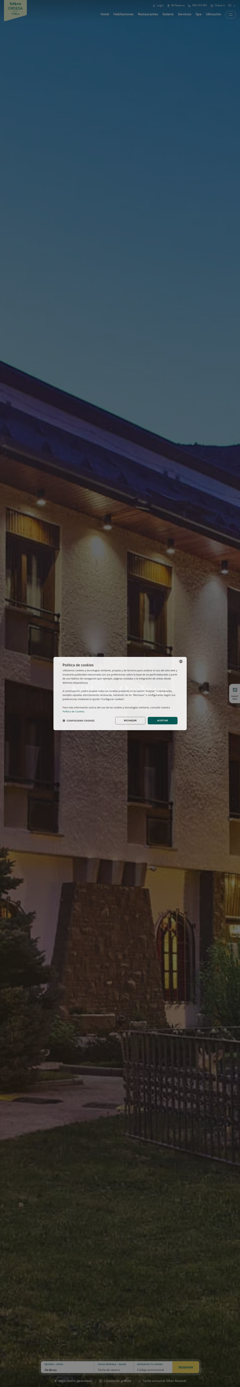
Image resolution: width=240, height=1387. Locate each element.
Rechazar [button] (130, 720)
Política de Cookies (73, 711)
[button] (79, 720)
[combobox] (181, 661)
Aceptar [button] (162, 720)
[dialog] (120, 693)
